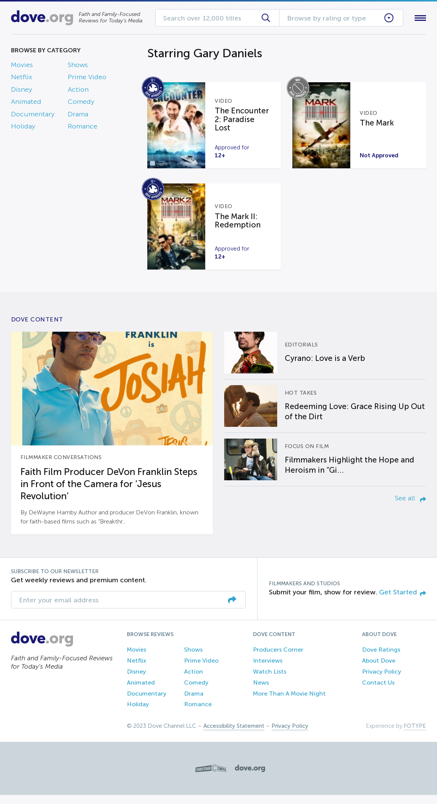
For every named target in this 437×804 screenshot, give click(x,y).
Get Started (402, 601)
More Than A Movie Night (289, 702)
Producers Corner (278, 658)
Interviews (267, 669)
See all (410, 507)
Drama (78, 115)
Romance (82, 128)
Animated (26, 103)
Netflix (21, 79)
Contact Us (378, 691)
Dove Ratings (381, 658)
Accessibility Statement (233, 735)
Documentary (33, 115)
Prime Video (87, 79)
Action (78, 91)
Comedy (81, 103)
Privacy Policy (381, 680)
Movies (22, 66)
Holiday (23, 128)
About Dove (378, 669)
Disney (21, 91)
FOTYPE (415, 735)
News (261, 691)
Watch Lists (269, 680)
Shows (78, 66)
